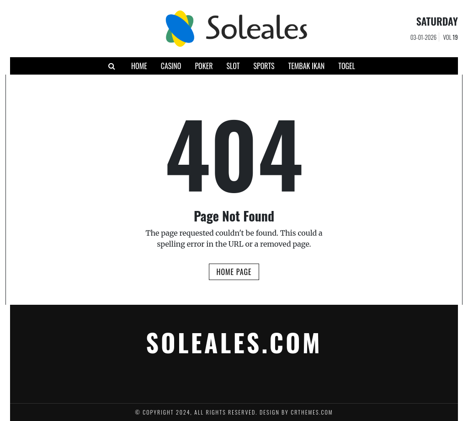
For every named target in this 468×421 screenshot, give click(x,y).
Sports (263, 65)
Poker (204, 65)
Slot (232, 65)
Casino (171, 65)
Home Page (233, 271)
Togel (346, 65)
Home (139, 65)
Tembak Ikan (306, 65)
